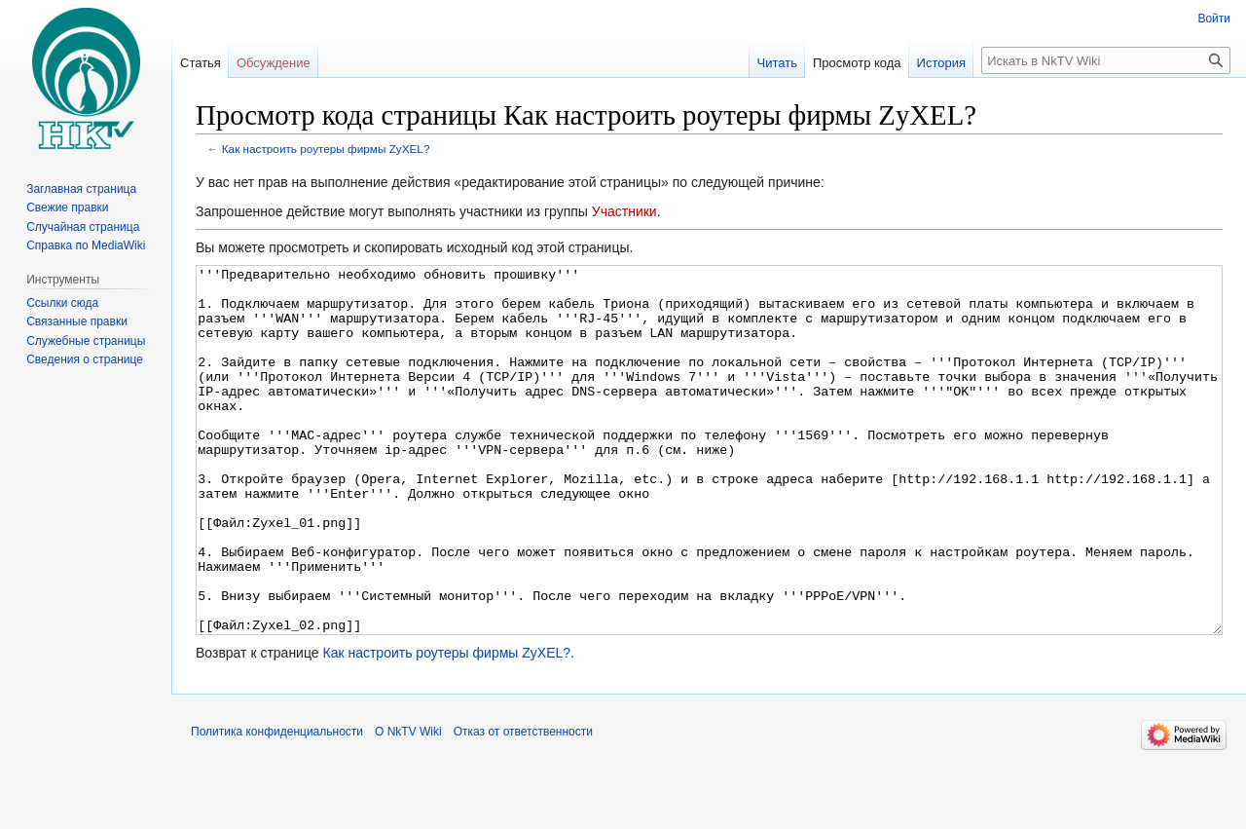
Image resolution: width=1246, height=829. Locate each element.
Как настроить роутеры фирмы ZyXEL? (326, 148)
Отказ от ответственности (523, 804)
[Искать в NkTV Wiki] (1105, 60)
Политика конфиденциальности (277, 804)
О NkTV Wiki (408, 804)
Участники (624, 211)
